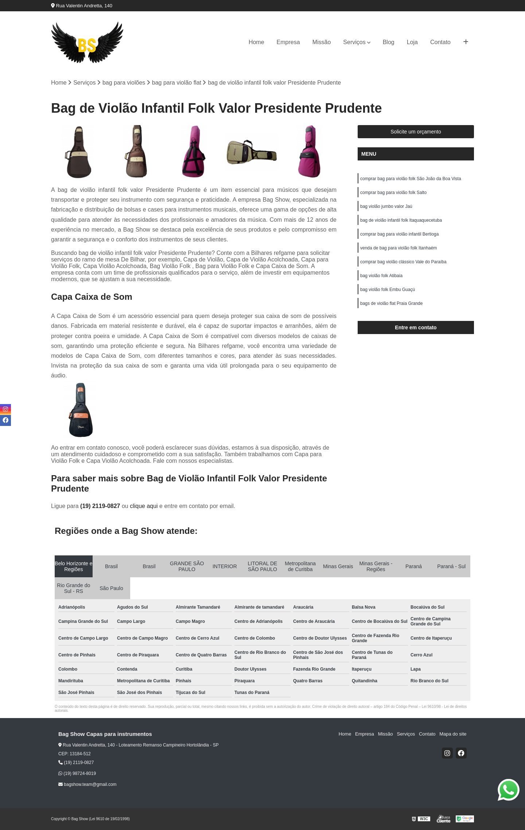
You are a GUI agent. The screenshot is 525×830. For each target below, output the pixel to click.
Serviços (354, 42)
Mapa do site (452, 734)
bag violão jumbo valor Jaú (386, 206)
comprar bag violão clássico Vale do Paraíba (403, 262)
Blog (388, 42)
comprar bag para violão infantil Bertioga (399, 234)
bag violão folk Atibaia (382, 276)
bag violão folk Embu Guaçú (387, 289)
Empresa (288, 42)
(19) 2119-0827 (101, 506)
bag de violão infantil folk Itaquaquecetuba (401, 220)
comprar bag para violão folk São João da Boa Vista (410, 179)
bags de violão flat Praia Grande (391, 303)
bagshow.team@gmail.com (87, 784)
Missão (321, 42)
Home (256, 42)
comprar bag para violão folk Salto (393, 192)
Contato (440, 42)
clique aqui (144, 506)
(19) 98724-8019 (77, 773)
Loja (412, 42)
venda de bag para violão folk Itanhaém (398, 248)
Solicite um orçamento (415, 132)
